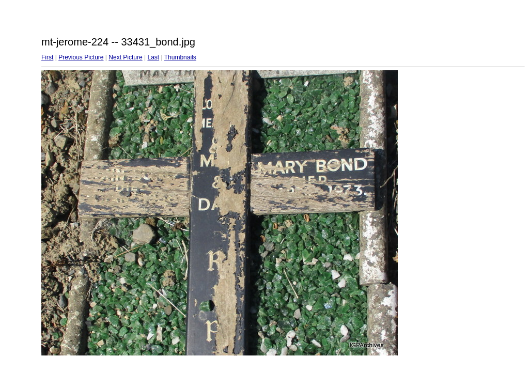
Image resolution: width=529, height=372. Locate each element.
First (47, 57)
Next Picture (125, 57)
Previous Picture (80, 57)
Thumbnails (180, 57)
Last (153, 57)
